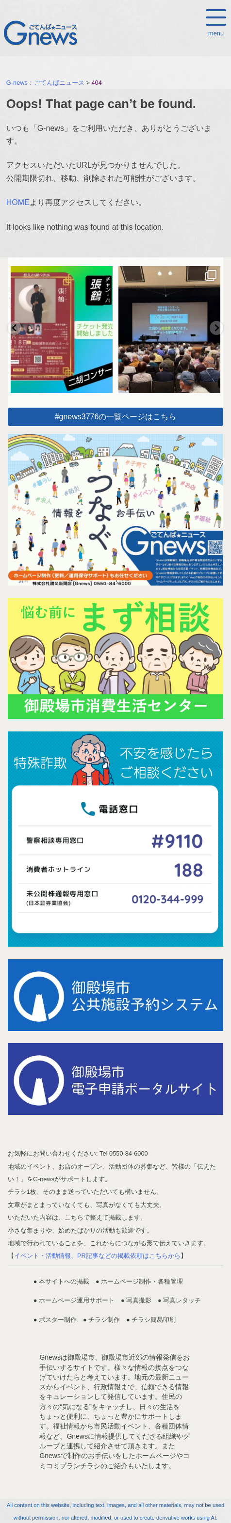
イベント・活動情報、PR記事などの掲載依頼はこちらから (97, 1255)
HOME (18, 202)
